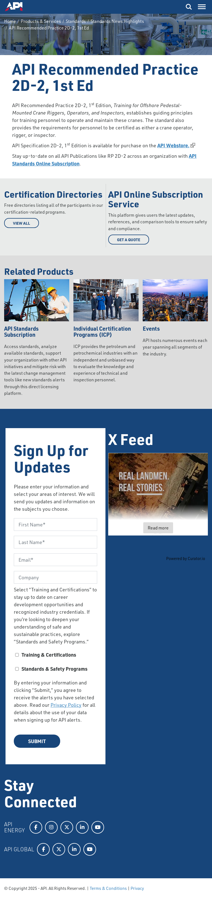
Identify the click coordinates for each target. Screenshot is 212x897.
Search (189, 7)
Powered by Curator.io (185, 558)
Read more (158, 528)
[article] (158, 494)
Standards (76, 21)
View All (21, 223)
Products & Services (41, 21)
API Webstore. (173, 145)
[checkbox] (55, 663)
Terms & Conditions (108, 888)
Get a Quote (128, 239)
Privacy (137, 888)
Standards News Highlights (117, 21)
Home (10, 21)
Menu (201, 5)
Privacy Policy (66, 705)
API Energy (14, 827)
